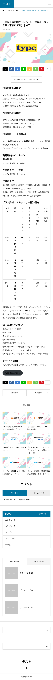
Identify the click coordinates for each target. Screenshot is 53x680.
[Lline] (23, 69)
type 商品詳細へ (12, 373)
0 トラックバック (38, 493)
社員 (7, 17)
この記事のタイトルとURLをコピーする (26, 79)
